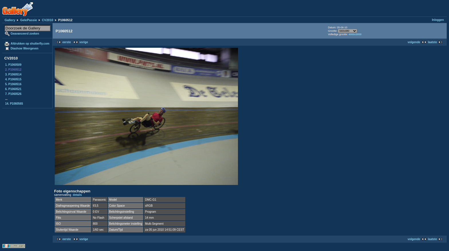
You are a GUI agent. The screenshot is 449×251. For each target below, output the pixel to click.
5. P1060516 (13, 84)
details (77, 194)
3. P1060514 (13, 74)
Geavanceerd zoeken (25, 33)
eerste (66, 42)
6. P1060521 (13, 89)
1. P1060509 (13, 64)
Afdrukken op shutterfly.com (30, 43)
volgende (413, 42)
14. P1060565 (14, 103)
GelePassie (28, 20)
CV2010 (47, 20)
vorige (83, 42)
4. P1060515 (13, 79)
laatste (432, 42)
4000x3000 (354, 34)
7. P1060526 (13, 93)
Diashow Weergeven (24, 48)
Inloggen (438, 19)
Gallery (10, 20)
